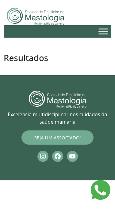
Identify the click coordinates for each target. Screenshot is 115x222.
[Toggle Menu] (103, 31)
